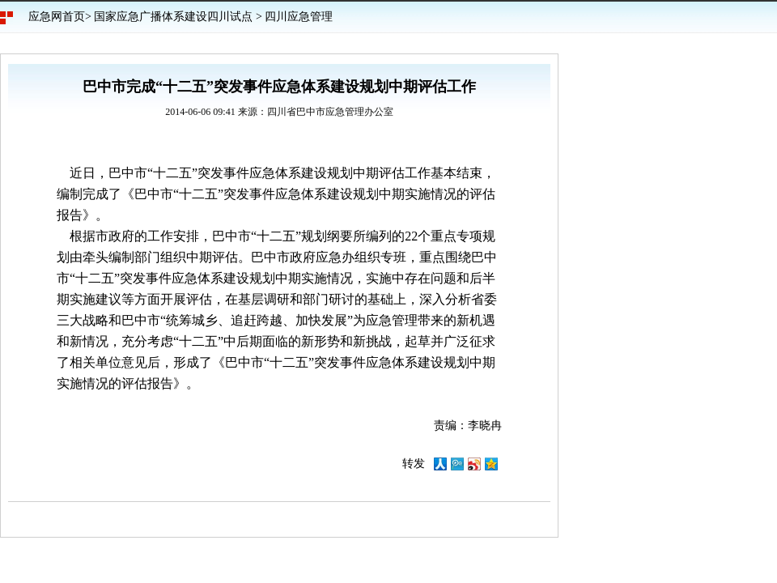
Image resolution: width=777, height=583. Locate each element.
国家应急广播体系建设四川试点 (173, 17)
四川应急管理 (299, 17)
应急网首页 (56, 17)
